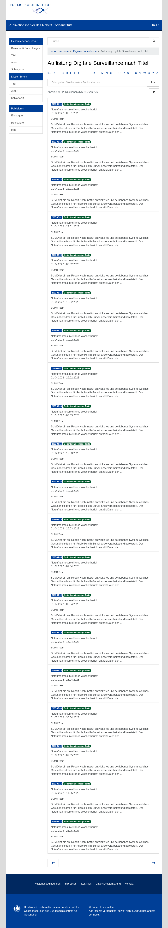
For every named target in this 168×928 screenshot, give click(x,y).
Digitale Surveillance (85, 51)
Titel (13, 55)
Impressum (71, 883)
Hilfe (13, 129)
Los (153, 82)
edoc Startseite (60, 51)
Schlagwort (17, 69)
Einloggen (17, 115)
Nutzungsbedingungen (47, 883)
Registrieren (18, 122)
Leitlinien (86, 883)
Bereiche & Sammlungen (25, 48)
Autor (14, 62)
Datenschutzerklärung (108, 883)
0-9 (49, 73)
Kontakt (129, 883)
